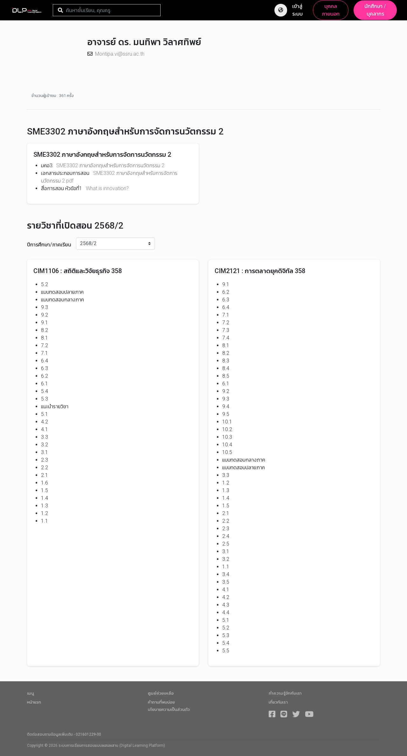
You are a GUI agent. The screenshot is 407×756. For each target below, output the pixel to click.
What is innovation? (107, 188)
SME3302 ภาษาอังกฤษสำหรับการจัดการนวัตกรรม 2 (110, 165)
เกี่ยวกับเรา (278, 702)
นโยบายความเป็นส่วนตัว (169, 709)
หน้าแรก (34, 702)
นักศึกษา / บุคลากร (375, 10)
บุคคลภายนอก (331, 10)
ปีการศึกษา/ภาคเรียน (49, 245)
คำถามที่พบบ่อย (161, 702)
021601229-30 (88, 734)
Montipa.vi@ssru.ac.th (119, 54)
